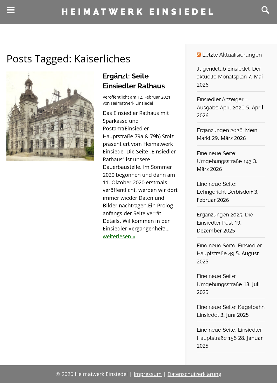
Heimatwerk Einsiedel (138, 12)
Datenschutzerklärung (194, 373)
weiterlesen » (119, 236)
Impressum (148, 373)
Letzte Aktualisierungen (232, 54)
